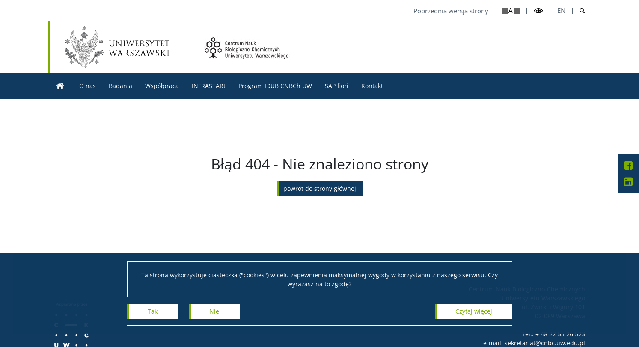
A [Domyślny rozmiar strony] (510, 10)
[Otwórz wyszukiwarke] (579, 11)
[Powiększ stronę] (505, 11)
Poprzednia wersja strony (450, 11)
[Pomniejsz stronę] (517, 11)
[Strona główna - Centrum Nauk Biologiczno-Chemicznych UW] (247, 48)
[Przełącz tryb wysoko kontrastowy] (538, 11)
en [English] (561, 10)
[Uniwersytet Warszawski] (117, 47)
